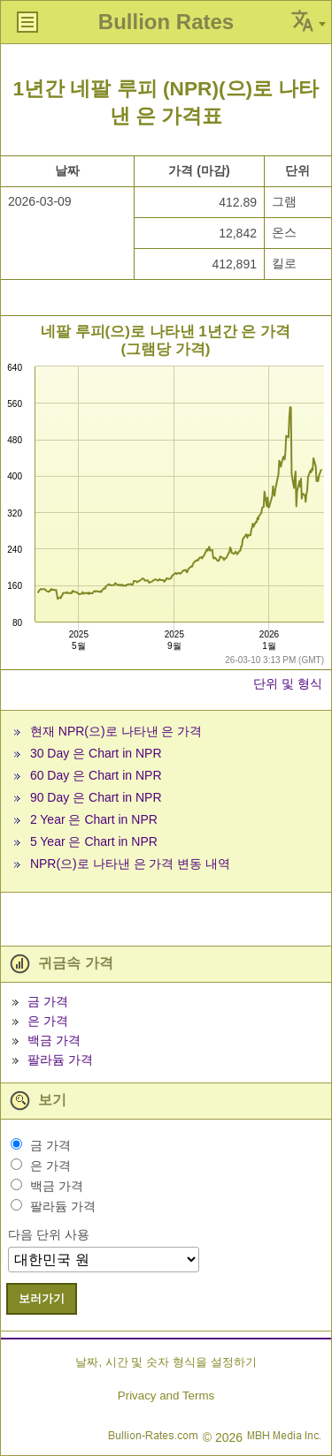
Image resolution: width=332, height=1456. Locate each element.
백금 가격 (54, 1040)
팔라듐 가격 (60, 1059)
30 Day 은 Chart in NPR (96, 753)
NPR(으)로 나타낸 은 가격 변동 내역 (130, 863)
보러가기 (42, 1298)
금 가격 (47, 1001)
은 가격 (47, 1021)
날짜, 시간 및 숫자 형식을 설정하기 (165, 1362)
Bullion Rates (166, 22)
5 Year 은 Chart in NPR (94, 841)
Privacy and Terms (166, 1395)
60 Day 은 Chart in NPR (96, 775)
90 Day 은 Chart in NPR (96, 797)
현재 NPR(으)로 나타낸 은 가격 (116, 731)
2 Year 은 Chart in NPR (94, 819)
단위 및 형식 (287, 683)
